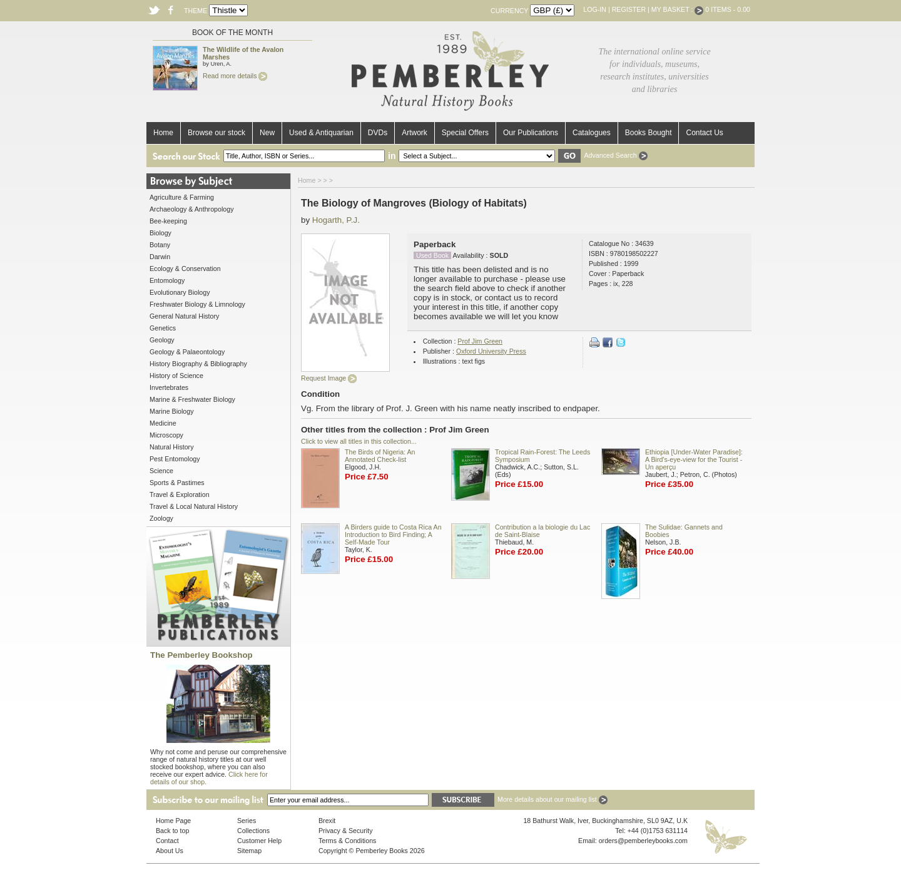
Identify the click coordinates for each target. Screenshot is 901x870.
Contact (167, 840)
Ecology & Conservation (185, 268)
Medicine (163, 423)
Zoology (161, 518)
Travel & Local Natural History (194, 506)
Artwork (414, 132)
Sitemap (249, 850)
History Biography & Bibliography (198, 363)
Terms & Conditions (347, 840)
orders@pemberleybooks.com (643, 840)
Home (163, 132)
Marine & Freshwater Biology (192, 399)
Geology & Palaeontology (187, 352)
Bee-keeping (168, 221)
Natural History (171, 447)
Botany (160, 244)
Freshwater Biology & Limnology (197, 304)
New (267, 132)
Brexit (326, 820)
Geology (162, 340)
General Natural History (184, 316)
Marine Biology (171, 411)
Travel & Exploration (180, 494)
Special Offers (465, 132)
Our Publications (530, 132)
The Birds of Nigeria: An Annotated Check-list (380, 455)
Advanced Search (615, 155)
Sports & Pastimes (177, 482)
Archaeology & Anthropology (191, 209)
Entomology (167, 280)
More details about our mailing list (552, 799)
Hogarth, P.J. (336, 220)
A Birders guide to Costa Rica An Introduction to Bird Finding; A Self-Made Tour (393, 534)
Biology (160, 233)
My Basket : (677, 9)
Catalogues (592, 132)
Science (161, 470)
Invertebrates (169, 387)
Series (246, 820)
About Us (169, 850)
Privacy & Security (345, 830)
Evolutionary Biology (180, 292)
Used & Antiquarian (321, 132)
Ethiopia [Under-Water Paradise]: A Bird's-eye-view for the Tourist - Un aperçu (694, 459)
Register (629, 9)
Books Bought (648, 132)
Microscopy (166, 435)
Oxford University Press (491, 351)
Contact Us (704, 132)
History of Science (176, 375)
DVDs (377, 132)
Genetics (163, 328)
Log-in (594, 9)
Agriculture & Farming (182, 197)
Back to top (172, 830)
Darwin (160, 256)
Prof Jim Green (479, 341)
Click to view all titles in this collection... (359, 441)
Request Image (329, 378)
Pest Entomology (175, 459)
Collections (253, 830)
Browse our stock (216, 132)
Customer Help (259, 840)
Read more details (235, 75)
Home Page (173, 820)
